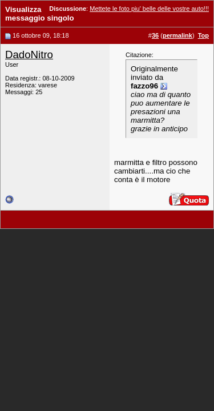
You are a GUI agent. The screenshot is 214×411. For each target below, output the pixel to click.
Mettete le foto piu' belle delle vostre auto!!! (149, 8)
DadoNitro (29, 55)
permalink (177, 35)
